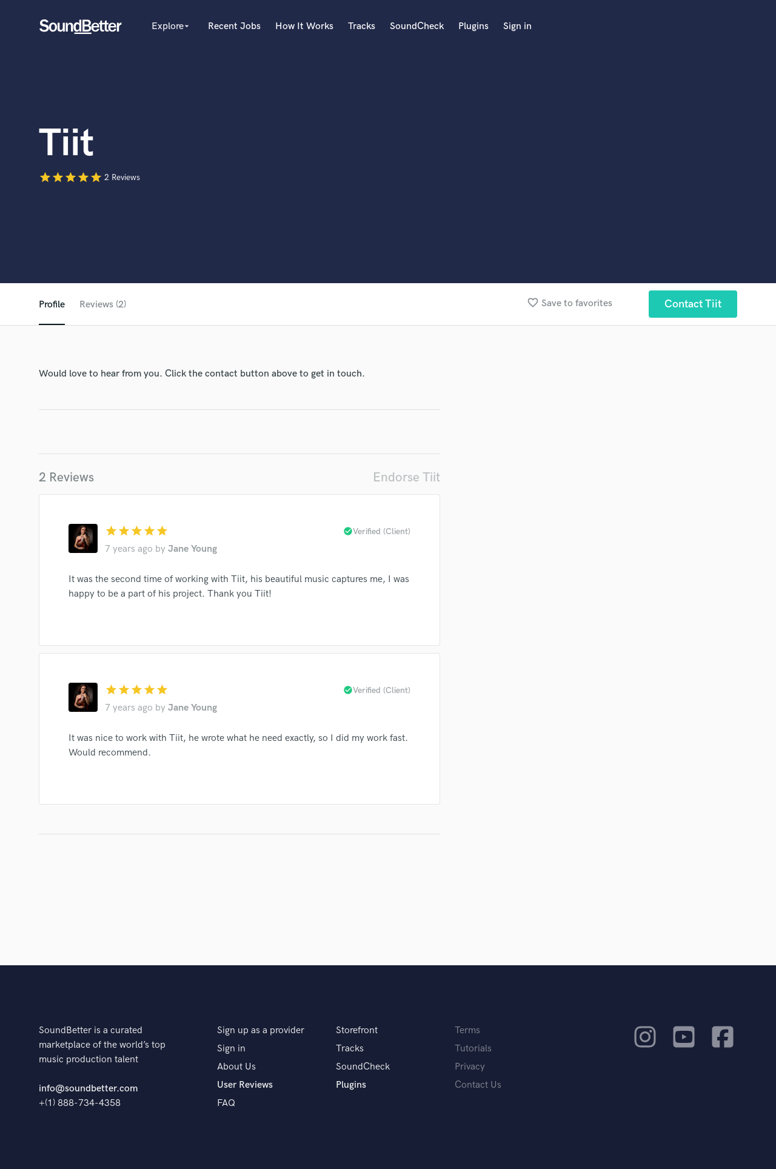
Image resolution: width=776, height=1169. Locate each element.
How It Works (304, 26)
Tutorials (473, 1048)
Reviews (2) (102, 304)
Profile (52, 304)
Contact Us (478, 1085)
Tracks (361, 26)
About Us (236, 1067)
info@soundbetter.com (88, 1088)
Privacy (470, 1067)
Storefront (357, 1030)
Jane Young (192, 549)
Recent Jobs (234, 26)
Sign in (517, 26)
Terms (467, 1030)
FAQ (226, 1103)
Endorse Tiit (406, 477)
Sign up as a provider (260, 1030)
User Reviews (245, 1085)
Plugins (473, 26)
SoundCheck (417, 26)
